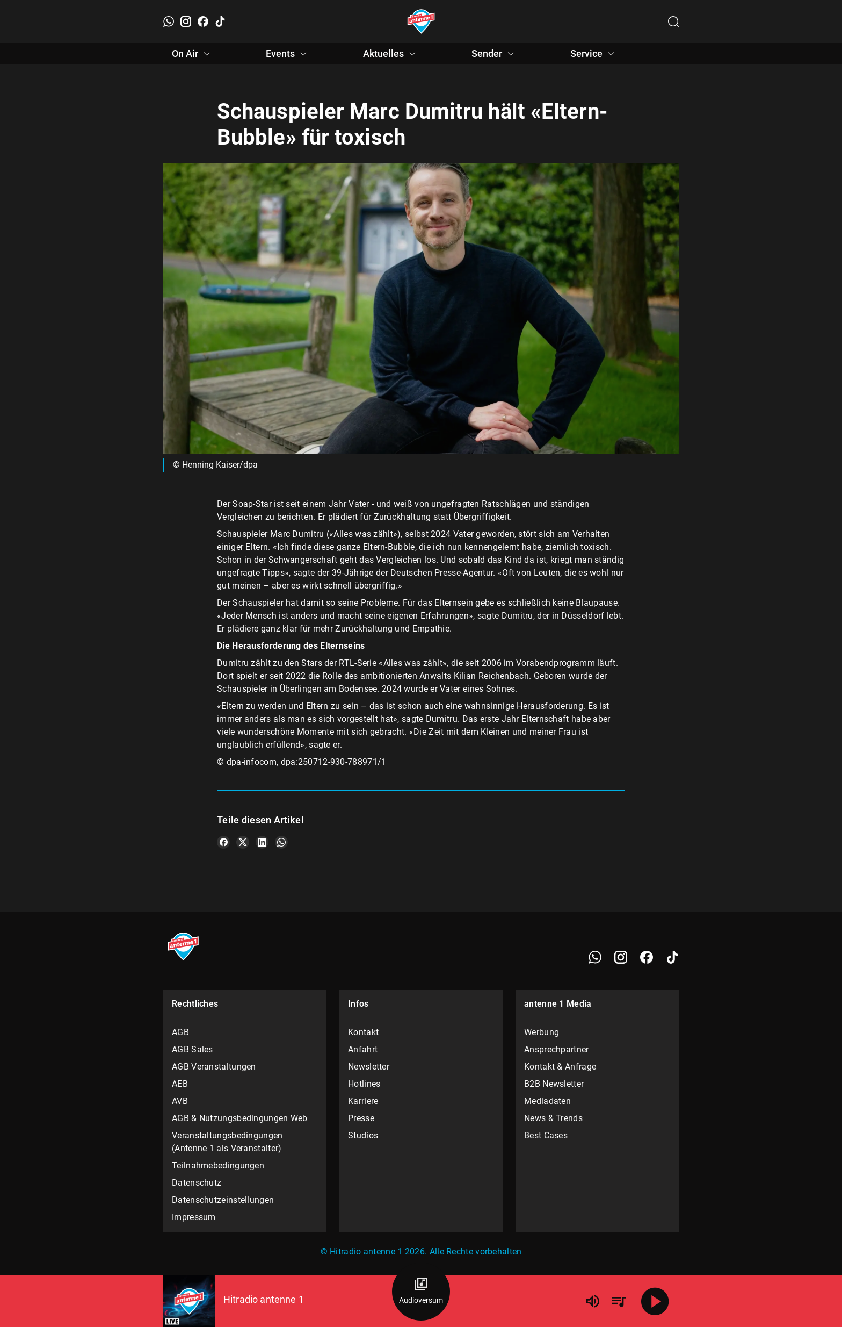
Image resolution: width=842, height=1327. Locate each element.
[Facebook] (203, 21)
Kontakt (363, 1032)
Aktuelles (391, 53)
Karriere (363, 1101)
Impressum (194, 1217)
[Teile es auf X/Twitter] (242, 842)
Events (288, 53)
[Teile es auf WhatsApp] (281, 842)
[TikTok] (220, 21)
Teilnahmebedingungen (218, 1165)
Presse (361, 1118)
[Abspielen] (655, 1301)
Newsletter (368, 1066)
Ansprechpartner (556, 1049)
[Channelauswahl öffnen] (673, 21)
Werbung (541, 1032)
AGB (180, 1032)
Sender (494, 53)
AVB (180, 1101)
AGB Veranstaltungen (214, 1066)
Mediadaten (547, 1101)
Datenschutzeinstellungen (223, 1200)
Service (594, 53)
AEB (180, 1084)
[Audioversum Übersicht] (421, 1292)
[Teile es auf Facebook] (223, 842)
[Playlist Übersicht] (618, 1301)
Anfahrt (363, 1049)
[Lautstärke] (592, 1301)
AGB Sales (192, 1049)
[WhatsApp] (168, 21)
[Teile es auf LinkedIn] (262, 842)
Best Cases (546, 1135)
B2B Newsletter (554, 1084)
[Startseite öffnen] (421, 21)
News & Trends (553, 1118)
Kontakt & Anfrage (560, 1066)
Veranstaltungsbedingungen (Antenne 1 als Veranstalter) (227, 1141)
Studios (363, 1135)
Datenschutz (196, 1183)
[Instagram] (185, 21)
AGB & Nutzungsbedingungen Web (240, 1118)
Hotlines (364, 1084)
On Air (192, 53)
